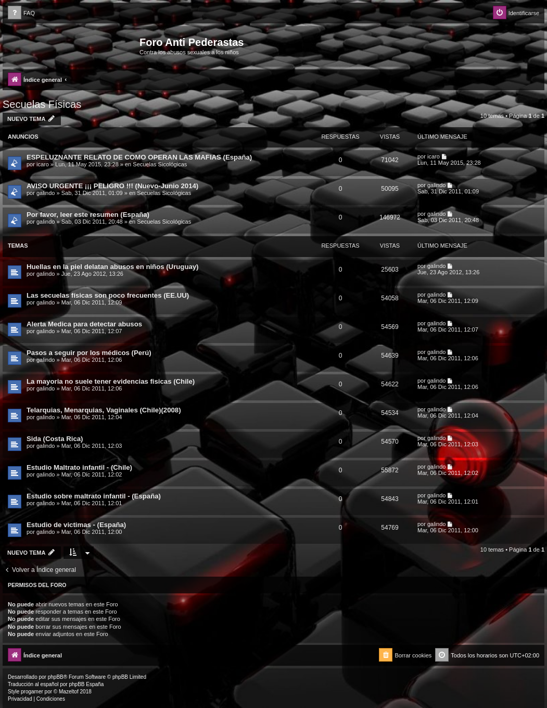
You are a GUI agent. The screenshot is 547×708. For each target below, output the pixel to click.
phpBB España (86, 684)
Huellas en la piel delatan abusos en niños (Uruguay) (113, 267)
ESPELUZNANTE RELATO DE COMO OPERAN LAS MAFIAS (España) (139, 157)
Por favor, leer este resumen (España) (88, 214)
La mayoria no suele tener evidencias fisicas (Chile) (111, 381)
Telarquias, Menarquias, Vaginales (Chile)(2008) (104, 410)
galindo (45, 193)
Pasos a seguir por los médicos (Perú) (89, 353)
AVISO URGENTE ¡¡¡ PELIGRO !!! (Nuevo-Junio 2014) (112, 186)
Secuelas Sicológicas (160, 164)
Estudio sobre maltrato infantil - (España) (94, 496)
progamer (32, 691)
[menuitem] (21, 13)
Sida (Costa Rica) (55, 439)
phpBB (55, 677)
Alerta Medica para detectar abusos (84, 324)
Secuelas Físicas (42, 104)
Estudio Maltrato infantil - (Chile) (79, 467)
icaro (42, 164)
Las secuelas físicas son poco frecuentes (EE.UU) (108, 295)
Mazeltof (69, 691)
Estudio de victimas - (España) (76, 525)
